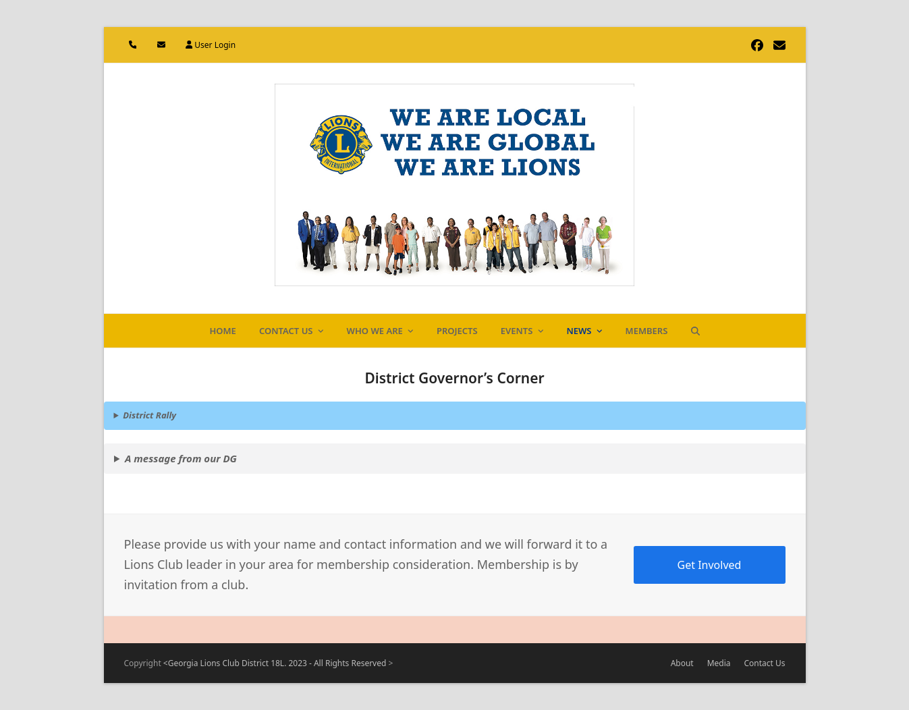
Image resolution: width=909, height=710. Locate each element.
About (682, 663)
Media (719, 663)
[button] (695, 331)
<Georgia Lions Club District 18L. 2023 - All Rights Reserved (276, 663)
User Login (215, 45)
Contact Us (765, 663)
